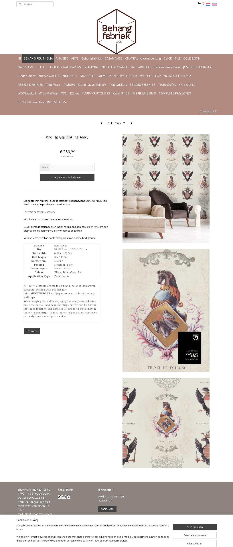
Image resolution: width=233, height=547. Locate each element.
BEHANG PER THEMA (38, 58)
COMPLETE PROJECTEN (175, 93)
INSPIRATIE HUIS (144, 93)
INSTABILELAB (141, 67)
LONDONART (68, 76)
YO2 (64, 93)
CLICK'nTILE (172, 58)
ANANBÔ (62, 58)
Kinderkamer (26, 76)
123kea (74, 93)
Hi (19, 58)
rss (113, 540)
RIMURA (69, 85)
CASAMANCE (113, 58)
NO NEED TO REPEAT (178, 76)
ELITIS (42, 67)
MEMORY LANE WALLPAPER (117, 76)
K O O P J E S (121, 93)
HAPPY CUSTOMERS (96, 93)
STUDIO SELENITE (142, 85)
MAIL (96, 226)
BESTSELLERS (56, 102)
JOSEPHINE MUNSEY (197, 67)
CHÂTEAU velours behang (143, 58)
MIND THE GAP (150, 76)
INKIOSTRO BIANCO (114, 67)
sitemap (105, 540)
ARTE (74, 58)
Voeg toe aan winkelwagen (67, 177)
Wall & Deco (187, 85)
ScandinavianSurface (92, 85)
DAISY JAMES (26, 67)
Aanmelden (107, 508)
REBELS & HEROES (30, 85)
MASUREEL (87, 76)
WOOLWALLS (27, 93)
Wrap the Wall (48, 93)
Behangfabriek (91, 58)
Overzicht (31, 331)
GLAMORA (91, 67)
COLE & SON (191, 58)
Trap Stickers (118, 85)
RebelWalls (53, 85)
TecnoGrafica (167, 85)
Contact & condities (31, 102)
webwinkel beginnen (127, 540)
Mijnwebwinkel (158, 540)
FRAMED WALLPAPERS (65, 67)
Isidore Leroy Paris (167, 67)
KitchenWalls (47, 76)
